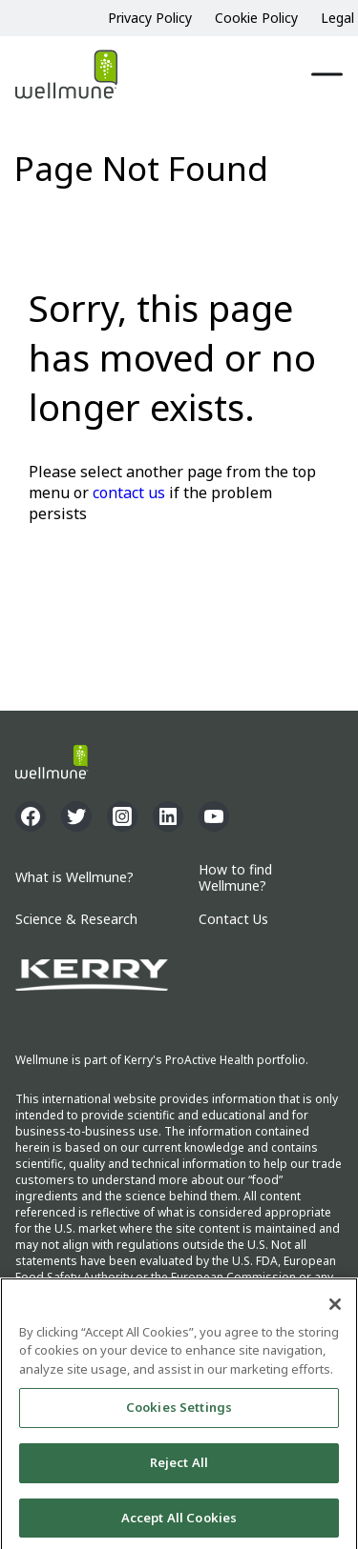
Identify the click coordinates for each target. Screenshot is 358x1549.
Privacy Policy (150, 18)
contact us (129, 492)
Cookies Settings (179, 1410)
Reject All (179, 1466)
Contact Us (233, 920)
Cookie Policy (256, 18)
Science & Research (76, 920)
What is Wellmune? (74, 878)
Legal (337, 18)
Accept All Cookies (179, 1521)
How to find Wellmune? (235, 878)
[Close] (335, 1308)
